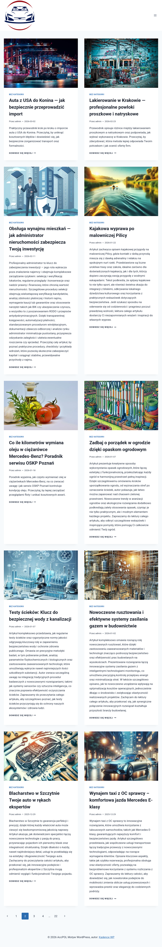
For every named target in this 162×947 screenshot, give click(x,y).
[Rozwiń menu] (155, 15)
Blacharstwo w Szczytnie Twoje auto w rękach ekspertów (34, 800)
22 (55, 916)
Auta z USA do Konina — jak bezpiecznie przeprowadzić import (37, 107)
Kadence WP (106, 937)
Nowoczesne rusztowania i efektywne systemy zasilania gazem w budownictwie (118, 619)
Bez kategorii (16, 94)
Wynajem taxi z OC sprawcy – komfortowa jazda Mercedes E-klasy (121, 800)
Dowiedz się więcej (22, 153)
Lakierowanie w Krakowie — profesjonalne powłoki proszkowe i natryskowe (117, 107)
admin (18, 121)
